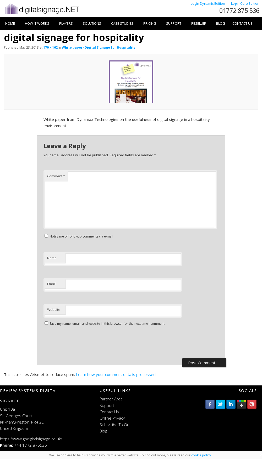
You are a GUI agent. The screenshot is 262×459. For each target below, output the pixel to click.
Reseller (198, 23)
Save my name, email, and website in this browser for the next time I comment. (107, 323)
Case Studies (122, 23)
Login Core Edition (245, 3)
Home (10, 23)
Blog (220, 23)
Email (51, 283)
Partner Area (111, 398)
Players (66, 23)
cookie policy (201, 455)
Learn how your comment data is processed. (116, 374)
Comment (56, 176)
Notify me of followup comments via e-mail (81, 236)
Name (52, 257)
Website (53, 309)
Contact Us (242, 23)
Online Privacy (112, 418)
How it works (37, 23)
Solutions (92, 23)
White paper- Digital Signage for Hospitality (98, 47)
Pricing (149, 23)
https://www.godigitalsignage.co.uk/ (31, 438)
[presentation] (83, 342)
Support (173, 23)
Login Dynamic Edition (208, 3)
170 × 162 (50, 47)
